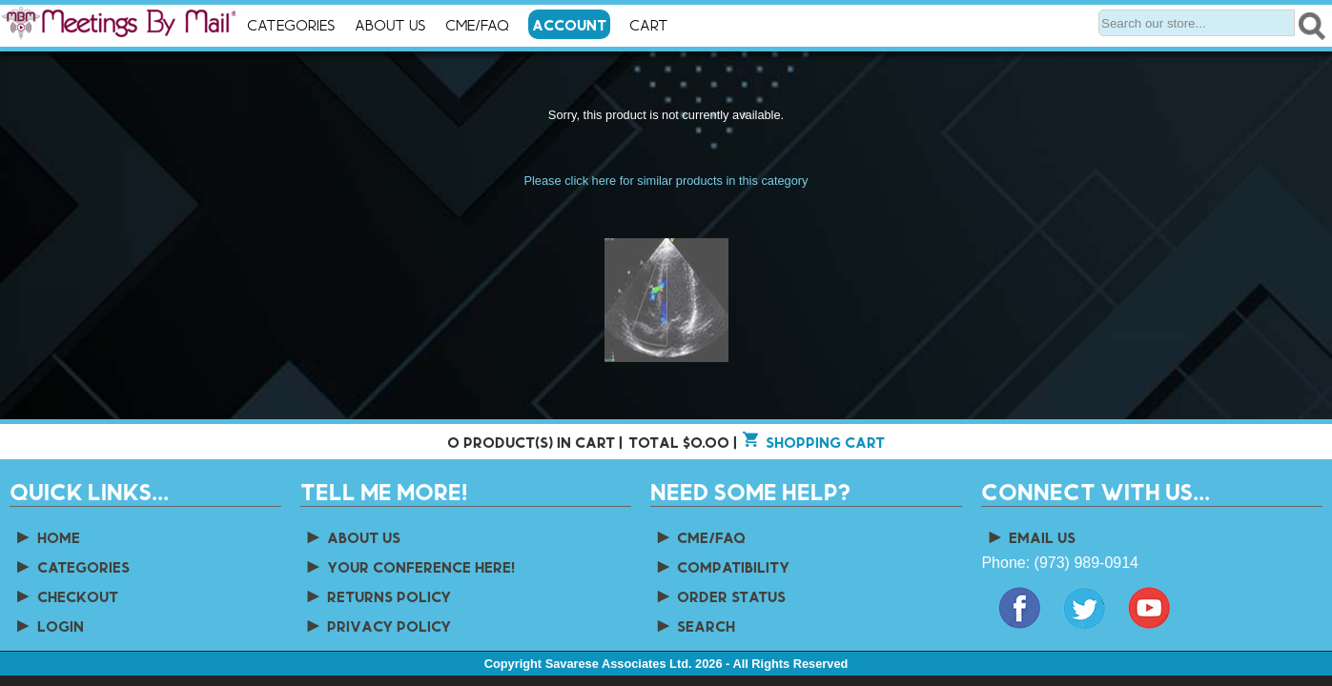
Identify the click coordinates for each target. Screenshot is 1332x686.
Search (695, 625)
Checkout (65, 596)
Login (48, 625)
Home (46, 537)
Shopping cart (825, 442)
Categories (291, 24)
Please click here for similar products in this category (665, 180)
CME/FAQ (477, 24)
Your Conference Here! (410, 566)
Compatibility (722, 566)
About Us (390, 24)
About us (352, 537)
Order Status (720, 596)
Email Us (1030, 537)
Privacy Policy (378, 625)
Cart (666, 26)
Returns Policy (378, 596)
